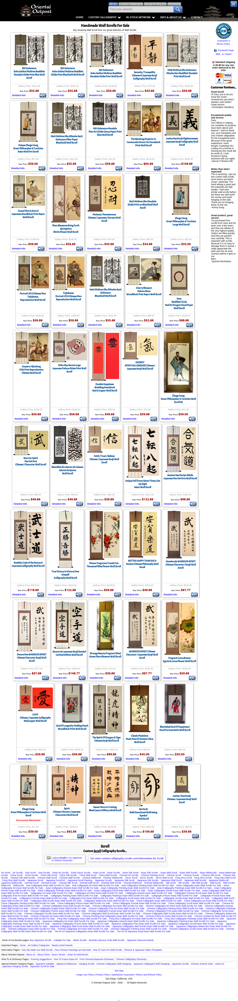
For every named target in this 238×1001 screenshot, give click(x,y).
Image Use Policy (85, 974)
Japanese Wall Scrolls (195, 880)
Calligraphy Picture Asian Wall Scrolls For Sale (175, 895)
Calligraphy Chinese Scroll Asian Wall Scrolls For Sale (202, 893)
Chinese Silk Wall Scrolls (22, 877)
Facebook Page (224, 50)
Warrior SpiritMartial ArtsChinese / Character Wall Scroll (30, 461)
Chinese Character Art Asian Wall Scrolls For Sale (55, 916)
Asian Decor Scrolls (80, 872)
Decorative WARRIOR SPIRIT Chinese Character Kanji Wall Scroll (31, 658)
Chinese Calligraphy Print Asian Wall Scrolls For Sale (172, 911)
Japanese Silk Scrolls (147, 880)
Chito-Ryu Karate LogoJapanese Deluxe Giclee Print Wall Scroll (69, 368)
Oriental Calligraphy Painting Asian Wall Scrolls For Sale (139, 929)
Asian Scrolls (113, 872)
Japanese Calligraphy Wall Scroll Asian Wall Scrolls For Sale (80, 926)
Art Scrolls (18, 872)
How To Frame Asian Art (66, 959)
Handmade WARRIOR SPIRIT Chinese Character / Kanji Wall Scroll (180, 564)
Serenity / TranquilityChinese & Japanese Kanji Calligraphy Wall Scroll (144, 75)
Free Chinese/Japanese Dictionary (97, 959)
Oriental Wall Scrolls (111, 883)
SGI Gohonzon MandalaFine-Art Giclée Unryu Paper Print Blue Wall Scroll (105, 131)
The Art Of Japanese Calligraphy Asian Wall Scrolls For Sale (84, 931)
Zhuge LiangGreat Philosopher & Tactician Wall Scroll (28, 812)
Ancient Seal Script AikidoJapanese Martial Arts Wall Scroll (180, 477)
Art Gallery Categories (39, 945)
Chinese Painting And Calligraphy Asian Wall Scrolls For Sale (113, 916)
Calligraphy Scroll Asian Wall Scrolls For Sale (138, 898)
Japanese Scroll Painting (80, 880)
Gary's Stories (59, 954)
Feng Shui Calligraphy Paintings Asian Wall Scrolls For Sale (194, 918)
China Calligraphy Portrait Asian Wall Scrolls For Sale (139, 903)
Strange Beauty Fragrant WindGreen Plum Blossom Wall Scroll (105, 655)
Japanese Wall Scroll (171, 880)
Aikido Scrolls (79, 940)
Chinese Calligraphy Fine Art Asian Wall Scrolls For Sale (116, 908)
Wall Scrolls (229, 883)
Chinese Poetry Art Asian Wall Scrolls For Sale (169, 916)
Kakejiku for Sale (62, 940)
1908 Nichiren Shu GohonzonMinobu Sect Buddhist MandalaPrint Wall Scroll (181, 73)
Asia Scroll (30, 872)
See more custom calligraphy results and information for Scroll (127, 858)
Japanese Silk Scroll (124, 880)
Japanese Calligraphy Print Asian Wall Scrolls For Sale (138, 923)
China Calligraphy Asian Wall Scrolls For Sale (159, 900)
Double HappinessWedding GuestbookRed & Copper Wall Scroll (104, 387)
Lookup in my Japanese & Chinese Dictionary (67, 859)
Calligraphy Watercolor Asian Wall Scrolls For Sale (109, 900)
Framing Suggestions (41, 959)
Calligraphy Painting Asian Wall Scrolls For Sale (74, 895)
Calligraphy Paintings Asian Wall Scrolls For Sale (125, 895)
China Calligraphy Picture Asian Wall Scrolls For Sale (83, 903)
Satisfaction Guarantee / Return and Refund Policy (136, 974)
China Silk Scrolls (68, 875)
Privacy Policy (103, 974)
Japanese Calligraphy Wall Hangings (151, 964)
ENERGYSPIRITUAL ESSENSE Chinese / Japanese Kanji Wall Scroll (140, 365)
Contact (196, 17)
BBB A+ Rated (223, 54)
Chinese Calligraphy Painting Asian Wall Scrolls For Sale (175, 908)
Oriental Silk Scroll (68, 883)
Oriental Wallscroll (133, 883)
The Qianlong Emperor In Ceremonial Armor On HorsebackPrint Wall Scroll (143, 142)
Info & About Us (173, 17)
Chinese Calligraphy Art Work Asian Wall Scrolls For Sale (174, 906)
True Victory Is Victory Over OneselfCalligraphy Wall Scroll (65, 575)
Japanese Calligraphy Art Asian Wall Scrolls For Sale (68, 921)
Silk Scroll (171, 883)
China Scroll (16, 875)
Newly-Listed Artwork (62, 945)
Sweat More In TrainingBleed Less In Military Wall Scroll (105, 809)
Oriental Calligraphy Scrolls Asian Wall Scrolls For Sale (196, 929)
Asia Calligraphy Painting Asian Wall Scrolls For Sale (148, 885)
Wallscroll (6, 885)
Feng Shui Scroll (183, 877)
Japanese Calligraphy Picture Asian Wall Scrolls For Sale (80, 923)
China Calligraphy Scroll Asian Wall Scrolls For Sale (194, 903)
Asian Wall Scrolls (188, 872)
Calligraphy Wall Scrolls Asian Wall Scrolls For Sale (56, 900)
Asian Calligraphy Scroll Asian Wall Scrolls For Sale (119, 890)
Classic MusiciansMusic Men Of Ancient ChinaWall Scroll (139, 739)
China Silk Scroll (49, 875)
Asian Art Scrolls (60, 872)
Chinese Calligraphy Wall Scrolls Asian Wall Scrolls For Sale (173, 913)
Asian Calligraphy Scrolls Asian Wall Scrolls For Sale (174, 890)
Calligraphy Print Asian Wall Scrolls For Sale (91, 898)
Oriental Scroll (32, 883)
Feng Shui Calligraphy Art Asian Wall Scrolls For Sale (135, 918)
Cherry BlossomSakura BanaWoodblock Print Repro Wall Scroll (143, 291)
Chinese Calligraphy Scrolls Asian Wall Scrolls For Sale (51, 913)
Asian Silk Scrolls (149, 872)
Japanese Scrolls (103, 880)
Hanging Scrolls (86, 964)
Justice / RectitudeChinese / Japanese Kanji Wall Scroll (182, 799)
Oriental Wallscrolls (153, 883)
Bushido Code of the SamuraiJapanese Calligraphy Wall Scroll (28, 564)
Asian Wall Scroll (168, 872)
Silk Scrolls (183, 883)
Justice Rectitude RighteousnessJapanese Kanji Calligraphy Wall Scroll (182, 142)
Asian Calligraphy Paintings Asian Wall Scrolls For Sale (184, 888)
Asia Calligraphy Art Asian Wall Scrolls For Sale (95, 885)
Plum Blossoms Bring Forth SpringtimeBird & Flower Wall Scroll (65, 229)
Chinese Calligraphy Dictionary (131, 959)
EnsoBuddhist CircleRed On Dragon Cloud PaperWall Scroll (179, 303)
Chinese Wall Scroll (47, 877)
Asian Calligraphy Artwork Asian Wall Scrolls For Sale (71, 888)
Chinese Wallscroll (91, 877)
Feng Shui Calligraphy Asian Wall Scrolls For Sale (82, 918)
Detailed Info (19, 95)
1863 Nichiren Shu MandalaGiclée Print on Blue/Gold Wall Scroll (143, 204)
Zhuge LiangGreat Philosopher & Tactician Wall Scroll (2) (178, 399)
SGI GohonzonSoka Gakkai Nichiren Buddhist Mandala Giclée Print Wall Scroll (106, 73)
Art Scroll (5, 872)
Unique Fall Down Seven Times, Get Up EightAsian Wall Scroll (142, 484)
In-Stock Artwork (140, 17)
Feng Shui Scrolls (203, 877)
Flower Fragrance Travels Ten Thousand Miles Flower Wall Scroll (104, 565)
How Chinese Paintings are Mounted (73, 950)
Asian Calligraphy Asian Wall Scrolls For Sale (198, 885)
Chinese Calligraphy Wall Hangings (113, 964)
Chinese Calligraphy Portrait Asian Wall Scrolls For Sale (116, 911)
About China (43, 954)
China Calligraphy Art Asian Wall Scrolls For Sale (208, 900)
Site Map (119, 970)
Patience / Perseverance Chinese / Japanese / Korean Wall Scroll (104, 218)
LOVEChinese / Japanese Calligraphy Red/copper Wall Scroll (35, 718)
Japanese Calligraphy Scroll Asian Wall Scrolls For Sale (195, 923)
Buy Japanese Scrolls (40, 940)
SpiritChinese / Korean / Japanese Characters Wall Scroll (66, 812)
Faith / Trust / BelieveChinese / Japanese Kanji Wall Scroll (104, 459)
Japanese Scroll (35, 880)
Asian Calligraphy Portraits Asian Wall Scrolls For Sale (65, 890)
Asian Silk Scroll (130, 872)
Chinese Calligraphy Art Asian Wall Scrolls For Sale (117, 906)
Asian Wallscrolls (208, 872)
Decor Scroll (131, 877)
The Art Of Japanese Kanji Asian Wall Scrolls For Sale (143, 931)
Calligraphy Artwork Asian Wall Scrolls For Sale (148, 893)
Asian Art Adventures (77, 954)
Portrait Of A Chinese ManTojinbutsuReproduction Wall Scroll (33, 297)
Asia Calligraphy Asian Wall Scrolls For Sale (48, 885)
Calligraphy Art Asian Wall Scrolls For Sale (52, 893)
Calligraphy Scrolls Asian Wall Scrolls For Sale (186, 898)
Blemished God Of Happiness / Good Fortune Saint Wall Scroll (174, 728)
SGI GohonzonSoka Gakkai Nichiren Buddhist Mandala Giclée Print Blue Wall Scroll (29, 73)
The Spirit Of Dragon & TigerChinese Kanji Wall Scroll (106, 739)
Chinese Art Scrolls (128, 875)
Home (79, 17)
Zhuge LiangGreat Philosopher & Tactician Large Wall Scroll (181, 221)
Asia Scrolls (44, 872)
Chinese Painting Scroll (152, 875)
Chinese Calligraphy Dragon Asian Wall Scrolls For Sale (58, 908)
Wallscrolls (18, 885)
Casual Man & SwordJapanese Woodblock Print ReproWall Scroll (28, 214)
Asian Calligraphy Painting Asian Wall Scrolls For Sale (128, 888)
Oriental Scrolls (48, 883)
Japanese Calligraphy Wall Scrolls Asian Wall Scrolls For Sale (143, 926)
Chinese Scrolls (191, 875)
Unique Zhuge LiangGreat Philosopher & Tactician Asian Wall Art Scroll (28, 148)
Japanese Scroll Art (55, 880)
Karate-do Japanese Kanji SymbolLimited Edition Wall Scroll (69, 653)
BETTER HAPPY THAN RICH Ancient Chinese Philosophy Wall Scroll (142, 564)
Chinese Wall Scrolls (69, 877)
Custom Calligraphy (104, 17)
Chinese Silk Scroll (211, 875)
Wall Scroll (215, 883)
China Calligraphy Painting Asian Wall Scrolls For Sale (28, 903)
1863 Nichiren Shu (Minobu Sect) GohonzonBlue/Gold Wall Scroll (105, 293)
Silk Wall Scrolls (199, 883)
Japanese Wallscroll (219, 880)
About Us (30, 954)
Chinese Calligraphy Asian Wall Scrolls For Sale (66, 906)
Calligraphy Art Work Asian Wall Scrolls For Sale (99, 893)
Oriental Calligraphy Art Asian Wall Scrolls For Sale (83, 929)
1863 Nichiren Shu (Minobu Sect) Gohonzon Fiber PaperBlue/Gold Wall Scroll (67, 139)
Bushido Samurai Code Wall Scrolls (106, 940)
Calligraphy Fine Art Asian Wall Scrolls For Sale (24, 895)
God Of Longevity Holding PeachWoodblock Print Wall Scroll (72, 727)
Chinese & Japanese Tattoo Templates (143, 950)
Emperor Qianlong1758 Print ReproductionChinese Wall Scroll (31, 370)
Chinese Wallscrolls (113, 877)
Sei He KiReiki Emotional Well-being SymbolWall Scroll (143, 814)
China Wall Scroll (87, 875)
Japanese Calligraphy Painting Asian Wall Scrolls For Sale (186, 921)
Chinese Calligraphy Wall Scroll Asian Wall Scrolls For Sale (111, 913)
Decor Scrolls (146, 877)
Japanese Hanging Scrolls (15, 966)
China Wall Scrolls (108, 875)
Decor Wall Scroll (164, 877)
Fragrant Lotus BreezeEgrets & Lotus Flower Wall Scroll (179, 659)
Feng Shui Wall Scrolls (13, 880)
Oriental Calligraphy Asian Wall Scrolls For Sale (31, 929)
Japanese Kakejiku (45, 964)
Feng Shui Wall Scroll (225, 877)
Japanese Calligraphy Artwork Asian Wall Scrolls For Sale (125, 921)
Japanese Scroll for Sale (42, 966)
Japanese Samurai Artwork (140, 940)
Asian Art (219, 964)
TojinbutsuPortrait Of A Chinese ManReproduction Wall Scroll (68, 296)
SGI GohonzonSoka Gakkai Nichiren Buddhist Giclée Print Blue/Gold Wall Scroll (67, 71)
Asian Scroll (99, 872)
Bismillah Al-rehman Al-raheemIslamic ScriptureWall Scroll (67, 470)
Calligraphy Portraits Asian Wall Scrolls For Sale (43, 898)
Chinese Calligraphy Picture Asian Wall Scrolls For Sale (58, 911)
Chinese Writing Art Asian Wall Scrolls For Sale (31, 918)
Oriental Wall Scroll (89, 883)
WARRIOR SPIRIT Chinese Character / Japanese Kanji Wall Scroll (142, 655)
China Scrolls (31, 875)
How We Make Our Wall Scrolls (37, 950)
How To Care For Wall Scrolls (107, 950)
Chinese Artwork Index (202, 964)
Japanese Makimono (66, 964)
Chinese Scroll (174, 875)
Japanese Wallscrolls (11, 883)
